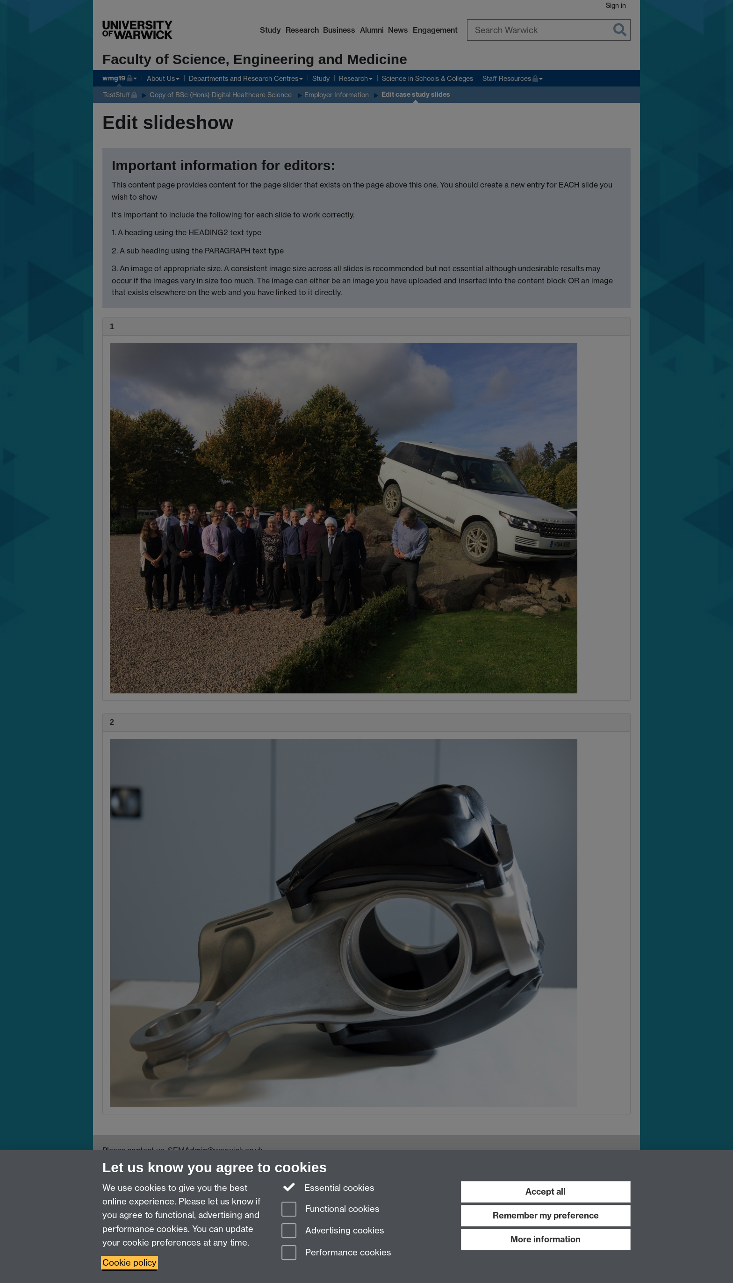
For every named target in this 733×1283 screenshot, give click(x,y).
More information (545, 1239)
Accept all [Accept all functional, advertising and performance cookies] (545, 1191)
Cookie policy (129, 1262)
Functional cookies (330, 1209)
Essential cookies (327, 1187)
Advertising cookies (332, 1231)
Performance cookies (336, 1253)
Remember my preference (546, 1215)
